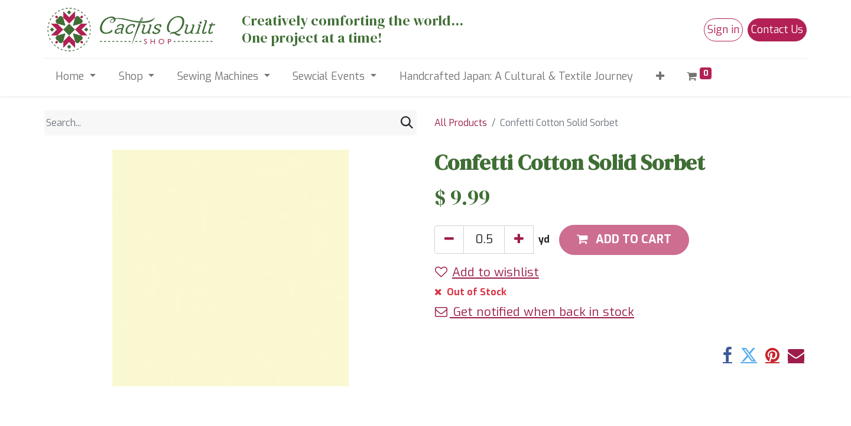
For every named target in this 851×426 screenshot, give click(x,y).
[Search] (407, 122)
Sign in (723, 29)
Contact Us (777, 29)
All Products (460, 123)
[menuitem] (516, 76)
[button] (659, 76)
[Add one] (519, 239)
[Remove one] (449, 239)
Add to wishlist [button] (487, 272)
